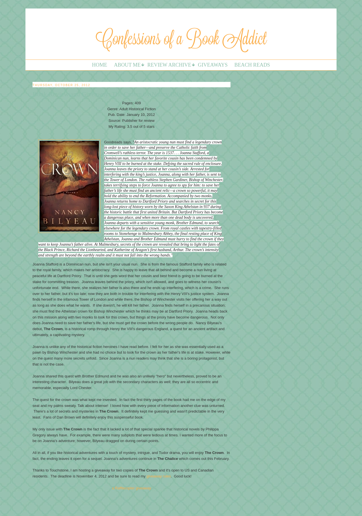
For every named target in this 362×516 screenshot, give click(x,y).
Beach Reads (252, 65)
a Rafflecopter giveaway (131, 488)
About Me (127, 65)
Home (99, 65)
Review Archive (169, 65)
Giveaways (213, 65)
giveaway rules (158, 476)
